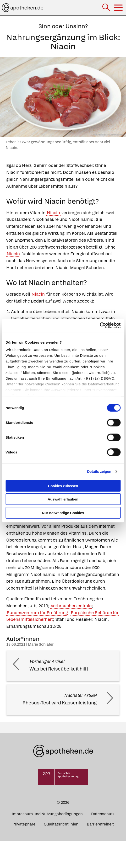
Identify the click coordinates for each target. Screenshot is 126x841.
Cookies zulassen (63, 486)
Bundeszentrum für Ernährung (37, 612)
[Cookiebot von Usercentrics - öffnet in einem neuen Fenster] (100, 325)
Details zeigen (99, 471)
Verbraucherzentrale (71, 605)
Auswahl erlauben (63, 499)
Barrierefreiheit (100, 824)
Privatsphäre (23, 824)
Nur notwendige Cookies (63, 513)
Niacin (53, 212)
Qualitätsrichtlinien (61, 824)
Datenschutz (102, 813)
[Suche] (106, 7)
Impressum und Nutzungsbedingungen (47, 813)
